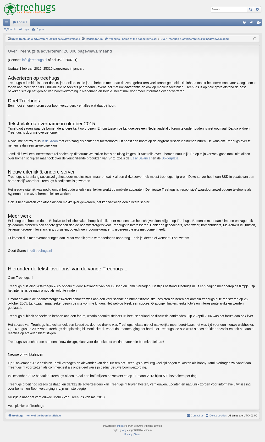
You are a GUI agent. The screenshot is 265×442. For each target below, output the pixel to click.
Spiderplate (170, 158)
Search (11, 29)
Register (41, 29)
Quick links (7, 23)
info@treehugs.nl (34, 60)
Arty (124, 430)
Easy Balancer (141, 158)
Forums (22, 22)
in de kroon (50, 141)
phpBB (120, 426)
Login (25, 29)
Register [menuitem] (259, 23)
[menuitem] (244, 22)
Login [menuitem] (252, 23)
